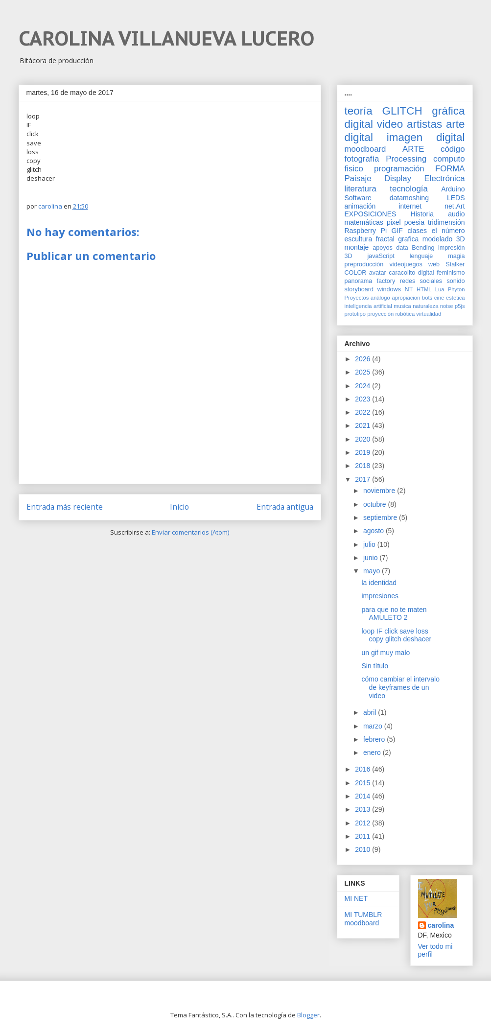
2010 (363, 849)
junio (371, 558)
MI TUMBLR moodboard (363, 919)
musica (402, 306)
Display (397, 178)
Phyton (456, 289)
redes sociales (421, 281)
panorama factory (370, 281)
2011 (363, 836)
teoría (359, 111)
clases (417, 231)
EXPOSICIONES (371, 214)
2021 (363, 425)
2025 (363, 372)
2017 (363, 479)
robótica (405, 314)
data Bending (415, 247)
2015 (363, 783)
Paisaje (358, 178)
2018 (363, 466)
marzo (373, 726)
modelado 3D (443, 239)
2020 (363, 439)
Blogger (308, 1014)
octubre (375, 504)
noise (446, 306)
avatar (377, 272)
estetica (455, 298)
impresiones (379, 596)
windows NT (395, 289)
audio (456, 214)
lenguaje (421, 256)
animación (360, 206)
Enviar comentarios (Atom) (190, 532)
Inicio (179, 506)
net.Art (454, 206)
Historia (422, 214)
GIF (397, 231)
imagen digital (426, 137)
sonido (455, 281)
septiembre (381, 517)
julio (370, 544)
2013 (363, 809)
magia (456, 256)
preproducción (364, 264)
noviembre (380, 490)
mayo (372, 571)
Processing (406, 159)
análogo (380, 298)
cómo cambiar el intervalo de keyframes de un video (400, 687)
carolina (441, 925)
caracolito (402, 272)
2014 (363, 796)
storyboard (359, 289)
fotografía (362, 159)
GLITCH (402, 111)
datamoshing (409, 198)
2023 (363, 399)
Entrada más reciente (64, 506)
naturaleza (425, 306)
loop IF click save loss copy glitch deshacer (396, 635)
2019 (363, 452)
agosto (374, 531)
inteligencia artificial (368, 306)
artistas (424, 124)
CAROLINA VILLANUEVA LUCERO (166, 38)
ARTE (413, 149)
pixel (394, 222)
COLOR (356, 272)
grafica (408, 239)
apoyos (383, 247)
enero (373, 752)
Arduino (453, 189)
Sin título (374, 666)
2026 (363, 359)
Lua (439, 289)
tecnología (408, 188)
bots (427, 298)
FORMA (450, 168)
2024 (363, 386)
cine (439, 298)
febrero (375, 739)
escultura (359, 239)
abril (370, 712)
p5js (460, 306)
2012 (363, 823)
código (453, 149)
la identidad (379, 583)
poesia (414, 222)
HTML (424, 289)
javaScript (381, 256)
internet (409, 206)
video (390, 124)
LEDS (456, 198)
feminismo (451, 272)
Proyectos (357, 298)
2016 (363, 769)
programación (399, 168)
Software (358, 198)
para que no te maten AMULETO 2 (393, 614)
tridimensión (446, 222)
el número (448, 231)
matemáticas (364, 222)
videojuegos (406, 264)
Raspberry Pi (366, 231)
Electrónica (444, 178)
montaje (357, 247)
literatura (360, 188)
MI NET (356, 898)
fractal (385, 239)
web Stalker (446, 264)
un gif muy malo (385, 653)
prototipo (355, 314)
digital (426, 272)
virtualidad (428, 314)
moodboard (365, 149)
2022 (363, 412)
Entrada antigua (285, 506)
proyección (380, 314)
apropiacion (406, 298)
